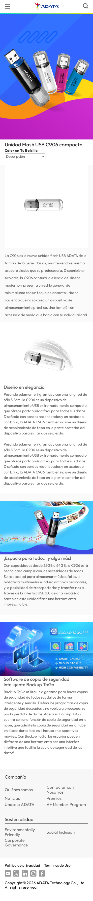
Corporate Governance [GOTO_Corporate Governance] (16, 849)
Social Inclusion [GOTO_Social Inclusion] (61, 839)
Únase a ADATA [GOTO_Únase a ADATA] (19, 811)
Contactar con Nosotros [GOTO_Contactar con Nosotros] (60, 796)
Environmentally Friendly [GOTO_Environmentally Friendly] (20, 839)
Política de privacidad (22, 872)
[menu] (7, 6)
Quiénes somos (19, 796)
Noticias (12, 805)
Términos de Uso (57, 872)
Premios (54, 805)
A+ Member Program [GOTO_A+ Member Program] (66, 811)
